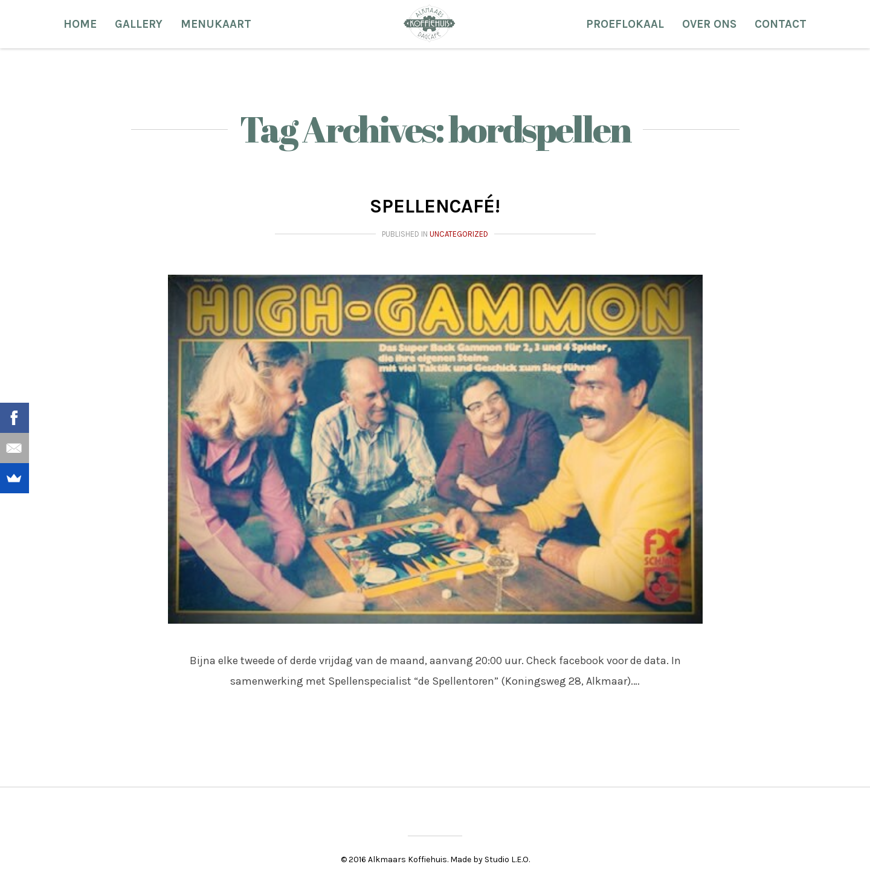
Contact (781, 24)
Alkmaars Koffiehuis (429, 23)
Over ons (709, 24)
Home (80, 24)
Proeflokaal (625, 24)
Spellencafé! (435, 206)
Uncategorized (459, 233)
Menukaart (216, 24)
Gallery (139, 24)
